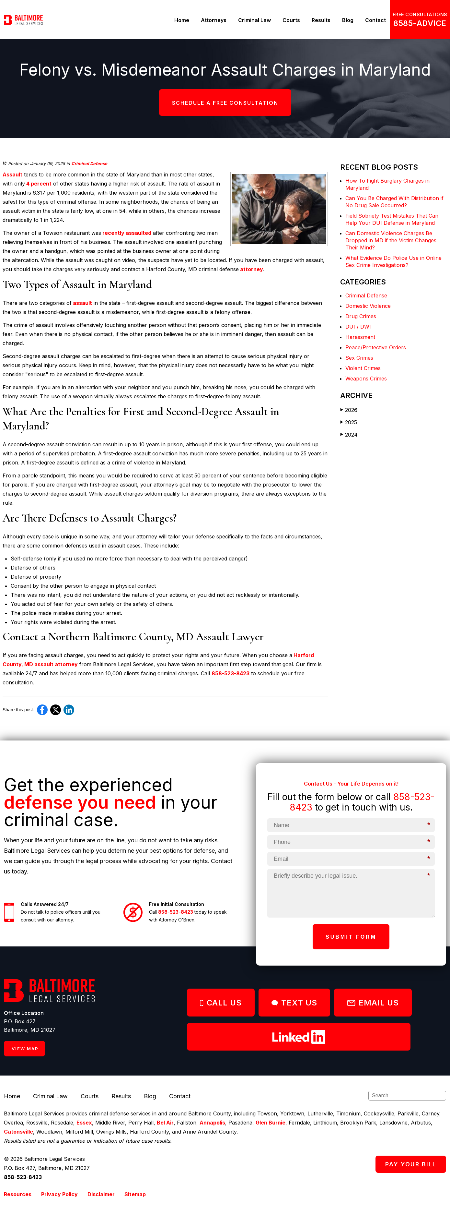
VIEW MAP (25, 1048)
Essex (84, 1122)
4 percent (38, 183)
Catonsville (18, 1131)
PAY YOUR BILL (410, 1164)
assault (82, 303)
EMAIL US (373, 1002)
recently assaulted (126, 233)
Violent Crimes (363, 368)
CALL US (221, 1002)
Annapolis (212, 1122)
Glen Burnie (270, 1122)
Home (181, 20)
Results (321, 20)
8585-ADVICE (419, 23)
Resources (17, 1194)
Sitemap (135, 1194)
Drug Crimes (360, 316)
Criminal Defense (89, 163)
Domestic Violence (368, 306)
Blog (347, 20)
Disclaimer (101, 1194)
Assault (12, 174)
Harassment (360, 337)
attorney (251, 269)
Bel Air (165, 1122)
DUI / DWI (358, 326)
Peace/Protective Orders (375, 347)
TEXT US (294, 1002)
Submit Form (351, 937)
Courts (291, 20)
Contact (375, 20)
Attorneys (213, 20)
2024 (349, 434)
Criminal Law (254, 20)
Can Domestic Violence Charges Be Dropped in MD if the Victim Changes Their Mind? (390, 240)
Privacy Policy (59, 1194)
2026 (348, 409)
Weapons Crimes (366, 378)
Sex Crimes (359, 358)
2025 (348, 422)
